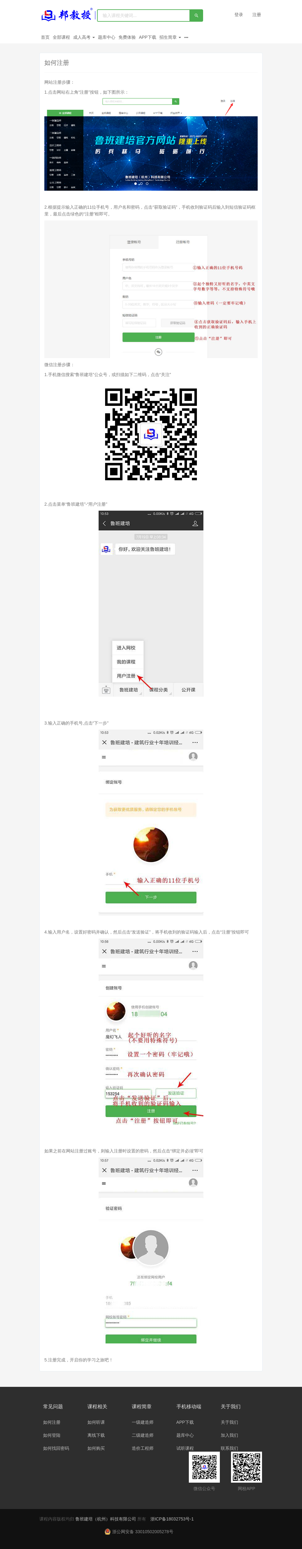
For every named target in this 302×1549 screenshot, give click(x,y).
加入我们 (229, 1435)
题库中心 (106, 37)
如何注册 (51, 1422)
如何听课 (96, 1422)
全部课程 (61, 37)
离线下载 (96, 1435)
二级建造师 (142, 1435)
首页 (45, 37)
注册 (256, 14)
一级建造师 (142, 1422)
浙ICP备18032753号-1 (172, 1518)
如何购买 (96, 1448)
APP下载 (147, 37)
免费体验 (127, 37)
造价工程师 (142, 1448)
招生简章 (170, 37)
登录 (238, 14)
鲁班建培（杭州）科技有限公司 (106, 1518)
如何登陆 (51, 1435)
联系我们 (229, 1448)
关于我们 (229, 1422)
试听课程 (185, 1448)
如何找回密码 (56, 1448)
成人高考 (84, 37)
